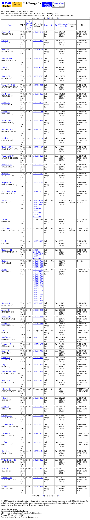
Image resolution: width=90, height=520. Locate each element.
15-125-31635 (38, 282)
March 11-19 (6, 120)
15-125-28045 (38, 204)
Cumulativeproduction (63, 25)
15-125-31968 (38, 296)
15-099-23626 (38, 433)
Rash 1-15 (5, 469)
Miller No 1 (5, 228)
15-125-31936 (38, 292)
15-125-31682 (38, 265)
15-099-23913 (38, 129)
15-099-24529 (38, 94)
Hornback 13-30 (7, 147)
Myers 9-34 (5, 32)
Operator (47, 25)
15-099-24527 (38, 85)
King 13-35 (5, 76)
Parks (3, 330)
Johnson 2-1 (5, 310)
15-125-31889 (38, 380)
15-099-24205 (38, 182)
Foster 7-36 (5, 103)
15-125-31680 (38, 267)
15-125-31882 (38, 371)
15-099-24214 (38, 67)
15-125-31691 (38, 487)
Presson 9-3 (5, 324)
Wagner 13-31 (6, 165)
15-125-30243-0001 (37, 257)
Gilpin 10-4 (5, 358)
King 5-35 (5, 67)
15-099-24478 (38, 303)
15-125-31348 (38, 270)
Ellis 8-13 (5, 407)
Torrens (4, 200)
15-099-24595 (38, 407)
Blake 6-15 (5, 487)
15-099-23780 (38, 76)
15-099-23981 (38, 120)
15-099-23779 (38, 165)
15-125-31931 (38, 286)
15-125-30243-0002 (37, 251)
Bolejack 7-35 (6, 58)
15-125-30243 (38, 254)
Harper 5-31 (5, 174)
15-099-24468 (38, 147)
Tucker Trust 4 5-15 (8, 460)
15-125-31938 (38, 288)
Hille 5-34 (5, 50)
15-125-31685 (38, 469)
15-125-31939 (38, 300)
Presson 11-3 (6, 344)
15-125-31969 (38, 294)
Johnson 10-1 (6, 317)
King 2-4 (4, 364)
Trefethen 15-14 (7, 424)
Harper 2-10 (5, 380)
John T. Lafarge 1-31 (9, 191)
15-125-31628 (38, 276)
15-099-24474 (38, 451)
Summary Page (58, 3)
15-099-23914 (38, 138)
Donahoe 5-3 (6, 337)
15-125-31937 (38, 290)
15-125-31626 (38, 298)
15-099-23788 (38, 112)
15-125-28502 (38, 200)
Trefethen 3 (5, 433)
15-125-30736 (38, 50)
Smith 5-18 (5, 112)
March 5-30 (5, 138)
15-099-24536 (38, 58)
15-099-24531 (38, 310)
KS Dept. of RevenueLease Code (29, 25)
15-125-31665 (38, 351)
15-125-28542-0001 (37, 216)
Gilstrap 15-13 (6, 416)
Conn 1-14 (5, 451)
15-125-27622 (38, 202)
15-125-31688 (38, 358)
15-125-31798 (38, 337)
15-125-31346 (38, 32)
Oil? (52, 25)
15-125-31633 (38, 278)
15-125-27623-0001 (37, 211)
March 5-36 (5, 94)
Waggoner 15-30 (7, 156)
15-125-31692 (38, 344)
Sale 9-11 (4, 398)
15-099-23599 (38, 442)
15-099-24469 (38, 174)
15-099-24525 (38, 156)
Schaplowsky (6, 389)
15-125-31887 (38, 41)
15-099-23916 (38, 103)
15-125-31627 (38, 274)
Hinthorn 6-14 (6, 250)
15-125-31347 (38, 478)
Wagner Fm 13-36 (8, 85)
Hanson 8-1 (5, 303)
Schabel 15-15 (6, 478)
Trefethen (5, 442)
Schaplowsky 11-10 (8, 371)
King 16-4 (5, 351)
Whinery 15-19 (6, 129)
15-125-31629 (38, 261)
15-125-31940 (38, 284)
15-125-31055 (38, 364)
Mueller (4, 241)
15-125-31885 (38, 324)
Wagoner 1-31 (6, 182)
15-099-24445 (38, 416)
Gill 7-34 (4, 41)
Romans (4, 219)
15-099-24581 (38, 317)
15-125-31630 (38, 263)
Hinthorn (4, 261)
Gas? (57, 25)
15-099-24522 (38, 424)
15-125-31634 (38, 280)
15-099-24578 (38, 398)
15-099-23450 (38, 191)
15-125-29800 (38, 241)
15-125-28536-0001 (37, 207)
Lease (11, 25)
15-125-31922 (38, 460)
